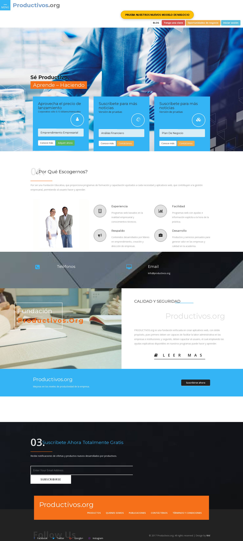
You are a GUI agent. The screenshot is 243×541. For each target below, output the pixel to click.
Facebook (40, 529)
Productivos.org (67, 494)
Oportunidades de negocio (203, 22)
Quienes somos (113, 502)
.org (54, 5)
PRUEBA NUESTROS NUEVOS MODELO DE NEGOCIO (157, 15)
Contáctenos (125, 143)
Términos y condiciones (187, 502)
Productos (92, 502)
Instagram (95, 529)
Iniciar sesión (230, 22)
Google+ (76, 529)
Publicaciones (136, 502)
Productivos (31, 5)
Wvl (208, 526)
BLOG (156, 22)
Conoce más (46, 142)
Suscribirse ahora (195, 382)
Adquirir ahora (65, 142)
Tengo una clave (173, 22)
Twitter (58, 529)
